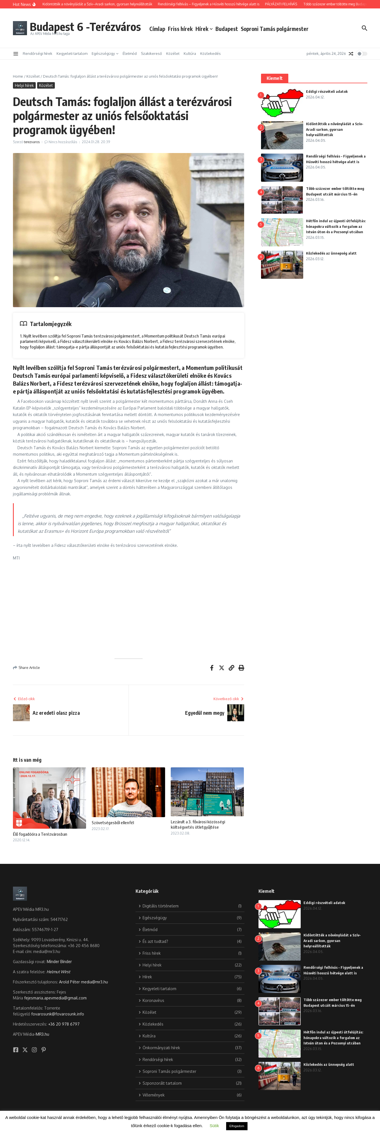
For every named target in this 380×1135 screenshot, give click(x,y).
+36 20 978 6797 (64, 1024)
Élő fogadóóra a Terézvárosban (40, 834)
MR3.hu (42, 1034)
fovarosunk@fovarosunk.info (57, 1014)
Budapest (226, 28)
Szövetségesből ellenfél (113, 822)
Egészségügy (105, 53)
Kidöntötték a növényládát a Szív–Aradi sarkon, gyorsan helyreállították (334, 129)
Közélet (172, 53)
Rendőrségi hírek (37, 53)
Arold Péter (69, 981)
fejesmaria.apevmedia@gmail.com (55, 997)
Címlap (157, 28)
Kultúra (190, 53)
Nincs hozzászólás (63, 142)
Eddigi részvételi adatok (327, 91)
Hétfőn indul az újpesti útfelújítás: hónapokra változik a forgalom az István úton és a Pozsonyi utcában (336, 226)
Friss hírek (180, 28)
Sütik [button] (214, 1125)
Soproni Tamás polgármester (275, 28)
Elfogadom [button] (237, 1126)
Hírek (204, 28)
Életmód (130, 53)
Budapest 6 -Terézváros (85, 26)
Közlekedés (210, 53)
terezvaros (32, 142)
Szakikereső (151, 53)
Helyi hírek (24, 85)
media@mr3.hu (94, 981)
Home (18, 76)
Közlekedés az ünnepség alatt (331, 253)
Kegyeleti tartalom (72, 53)
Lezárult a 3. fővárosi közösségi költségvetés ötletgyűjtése (198, 824)
